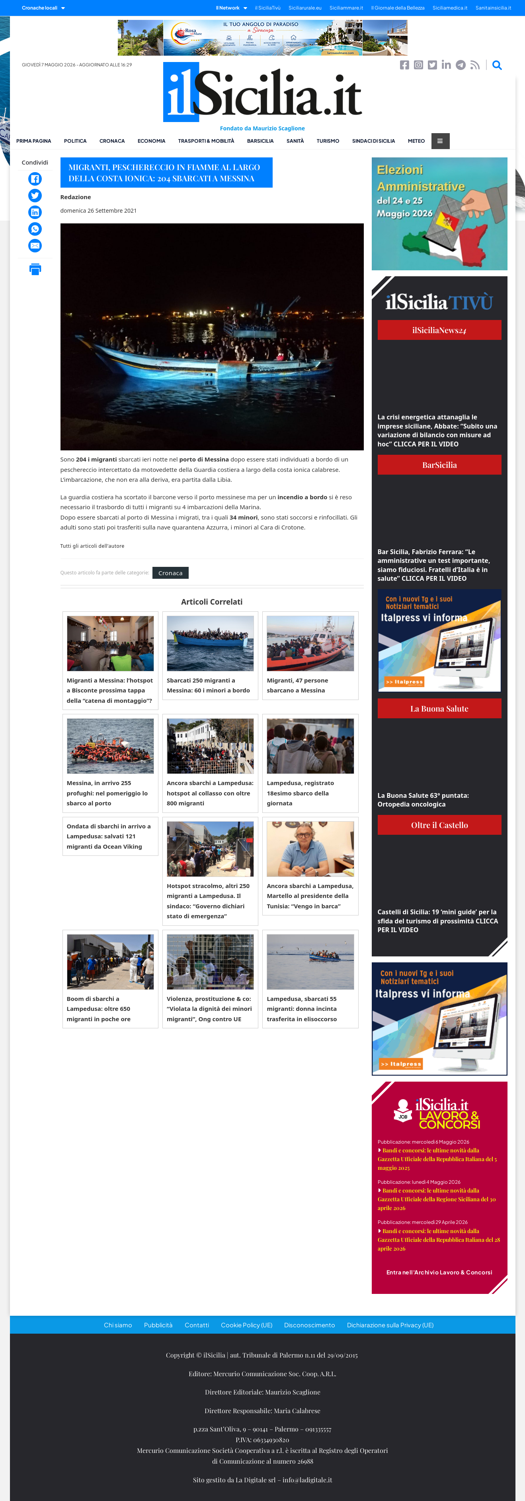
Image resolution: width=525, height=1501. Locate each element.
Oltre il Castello (439, 824)
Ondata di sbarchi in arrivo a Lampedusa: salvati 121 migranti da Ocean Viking (109, 836)
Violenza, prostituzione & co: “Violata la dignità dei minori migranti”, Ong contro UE (209, 1009)
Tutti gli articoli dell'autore (93, 546)
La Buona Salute (439, 708)
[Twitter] (35, 195)
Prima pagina (33, 141)
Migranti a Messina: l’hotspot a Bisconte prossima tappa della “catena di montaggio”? (110, 690)
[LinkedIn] (35, 212)
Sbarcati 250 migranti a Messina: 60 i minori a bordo (208, 685)
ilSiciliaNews (439, 329)
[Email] (35, 245)
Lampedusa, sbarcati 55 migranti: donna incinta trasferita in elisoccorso (302, 1009)
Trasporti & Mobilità (206, 141)
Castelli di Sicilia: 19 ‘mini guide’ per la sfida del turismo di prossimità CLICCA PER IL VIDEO (438, 921)
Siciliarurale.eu (305, 8)
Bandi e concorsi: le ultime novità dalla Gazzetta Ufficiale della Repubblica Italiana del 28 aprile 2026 (439, 1239)
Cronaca (112, 141)
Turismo (328, 141)
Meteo (416, 141)
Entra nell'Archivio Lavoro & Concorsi (439, 1272)
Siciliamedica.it (450, 8)
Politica (75, 141)
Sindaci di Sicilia (373, 141)
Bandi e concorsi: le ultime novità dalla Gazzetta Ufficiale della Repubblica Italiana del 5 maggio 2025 (437, 1158)
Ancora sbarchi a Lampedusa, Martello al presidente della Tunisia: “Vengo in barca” (310, 896)
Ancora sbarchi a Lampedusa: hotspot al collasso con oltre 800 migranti (210, 793)
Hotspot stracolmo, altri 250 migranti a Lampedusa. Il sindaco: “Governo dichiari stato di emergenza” (208, 901)
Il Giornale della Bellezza (398, 8)
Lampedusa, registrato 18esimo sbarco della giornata (300, 793)
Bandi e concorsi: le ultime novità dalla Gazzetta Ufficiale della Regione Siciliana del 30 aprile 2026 (437, 1199)
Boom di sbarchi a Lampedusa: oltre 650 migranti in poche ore (99, 1009)
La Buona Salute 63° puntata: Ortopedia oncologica (423, 800)
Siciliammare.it (346, 8)
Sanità (295, 141)
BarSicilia (260, 141)
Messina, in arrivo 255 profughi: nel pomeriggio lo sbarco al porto (107, 793)
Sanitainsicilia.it (493, 8)
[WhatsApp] (35, 229)
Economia (152, 141)
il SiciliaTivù (268, 8)
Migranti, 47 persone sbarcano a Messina (297, 685)
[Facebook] (35, 179)
